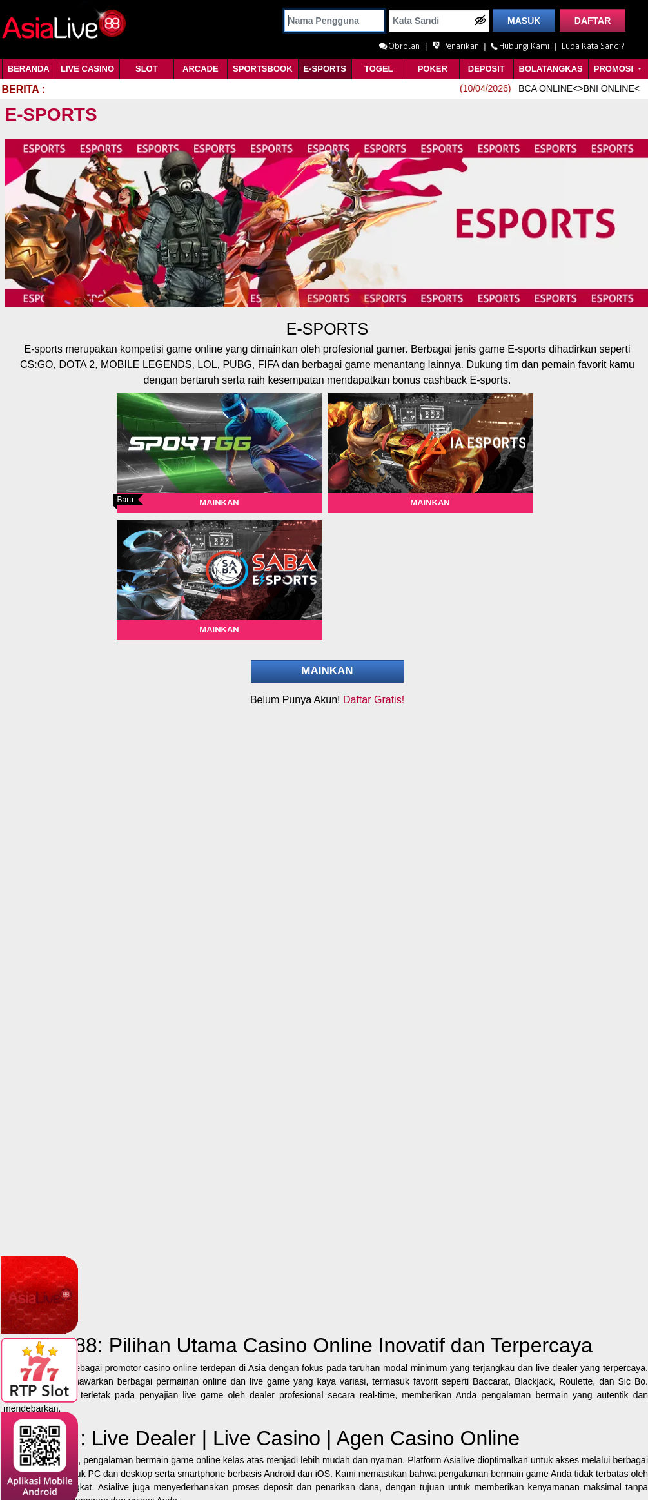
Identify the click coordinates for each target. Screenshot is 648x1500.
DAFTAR (592, 20)
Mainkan (219, 502)
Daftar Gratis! (373, 699)
